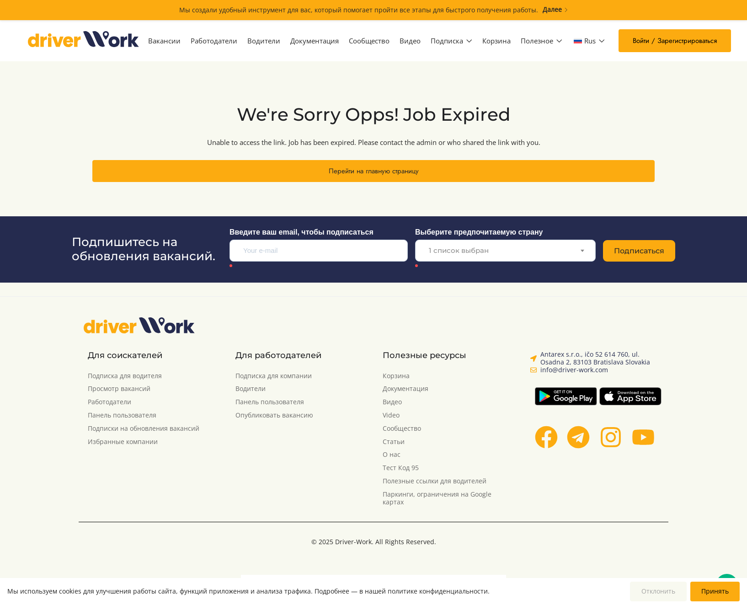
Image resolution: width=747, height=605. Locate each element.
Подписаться (639, 250)
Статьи (394, 442)
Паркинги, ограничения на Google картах (437, 498)
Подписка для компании (273, 376)
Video (391, 415)
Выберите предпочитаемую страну (479, 232)
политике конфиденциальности (438, 591)
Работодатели (214, 40)
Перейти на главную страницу (374, 171)
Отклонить (658, 591)
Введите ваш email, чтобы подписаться (301, 232)
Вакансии (164, 40)
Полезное (541, 40)
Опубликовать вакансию (274, 415)
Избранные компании (123, 442)
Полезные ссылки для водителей (434, 481)
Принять (715, 591)
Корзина (496, 40)
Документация (314, 40)
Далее (555, 10)
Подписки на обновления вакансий (143, 429)
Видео (410, 40)
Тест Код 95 (401, 468)
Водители (263, 40)
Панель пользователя (122, 415)
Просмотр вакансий (119, 389)
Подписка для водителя (125, 376)
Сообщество (369, 40)
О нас (391, 455)
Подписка (451, 40)
